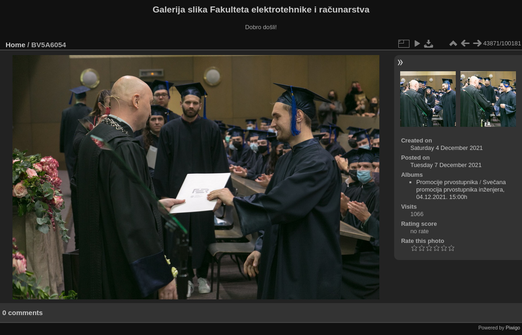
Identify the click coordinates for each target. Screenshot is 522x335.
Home (15, 45)
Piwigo (513, 327)
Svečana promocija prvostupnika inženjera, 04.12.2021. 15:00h (461, 189)
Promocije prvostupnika (447, 182)
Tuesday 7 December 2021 (446, 164)
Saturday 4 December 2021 (446, 147)
